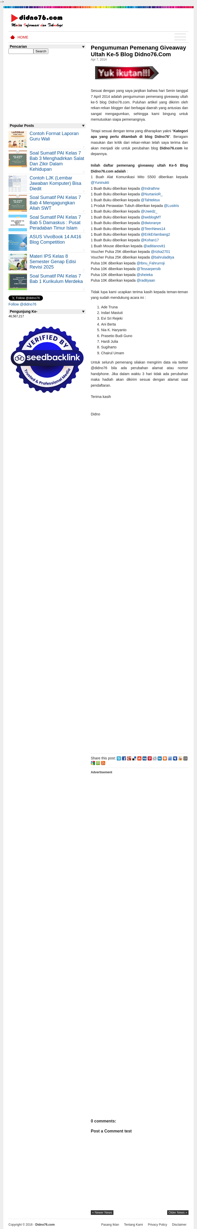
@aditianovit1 (155, 246)
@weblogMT (151, 217)
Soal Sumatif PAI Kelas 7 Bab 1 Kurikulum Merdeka (56, 278)
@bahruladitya (163, 257)
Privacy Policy (157, 1224)
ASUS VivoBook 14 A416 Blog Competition (55, 239)
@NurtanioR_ (152, 194)
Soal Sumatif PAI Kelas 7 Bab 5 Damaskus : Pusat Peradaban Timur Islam (55, 223)
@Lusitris (171, 206)
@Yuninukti (100, 182)
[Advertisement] (139, 584)
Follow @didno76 (22, 304)
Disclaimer (179, 1224)
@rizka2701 (161, 252)
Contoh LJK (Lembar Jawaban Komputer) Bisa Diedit (55, 183)
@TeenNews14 (153, 229)
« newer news (102, 1212)
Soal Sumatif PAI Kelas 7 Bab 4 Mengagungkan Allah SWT (55, 203)
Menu (180, 37)
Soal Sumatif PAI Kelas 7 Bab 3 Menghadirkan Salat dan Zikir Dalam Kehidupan (57, 161)
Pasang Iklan (110, 1224)
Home (22, 37)
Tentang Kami (133, 1224)
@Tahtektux (150, 200)
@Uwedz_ (149, 211)
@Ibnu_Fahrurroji (151, 263)
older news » (177, 1212)
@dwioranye (151, 223)
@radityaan (146, 280)
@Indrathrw (150, 188)
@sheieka (145, 275)
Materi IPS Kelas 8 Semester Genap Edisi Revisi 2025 (53, 262)
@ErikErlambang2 (156, 234)
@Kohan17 (150, 240)
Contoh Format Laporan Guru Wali (54, 136)
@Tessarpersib (149, 269)
